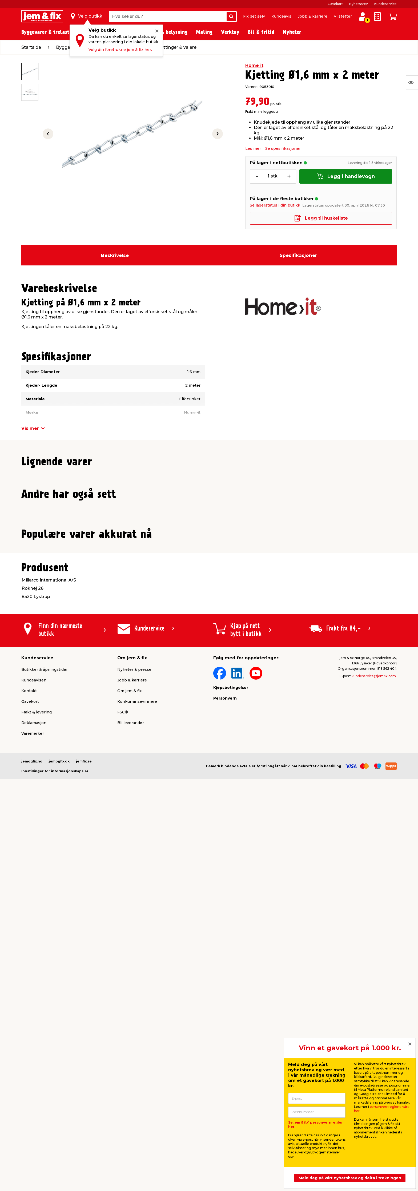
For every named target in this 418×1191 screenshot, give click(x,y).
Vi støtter (343, 16)
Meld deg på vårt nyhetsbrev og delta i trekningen (350, 1178)
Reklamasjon (33, 1099)
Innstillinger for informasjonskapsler (55, 1148)
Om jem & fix (129, 1067)
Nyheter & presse (134, 1046)
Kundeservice (385, 4)
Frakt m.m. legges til (262, 111)
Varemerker (32, 1110)
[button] (204, 588)
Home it (254, 65)
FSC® (122, 1089)
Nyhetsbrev (358, 4)
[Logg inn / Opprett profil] (362, 16)
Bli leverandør (130, 1099)
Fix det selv (254, 16)
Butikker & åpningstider (44, 1046)
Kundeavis (281, 16)
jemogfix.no (31, 1138)
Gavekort (335, 4)
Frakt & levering (36, 1089)
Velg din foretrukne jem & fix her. (120, 49)
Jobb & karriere (312, 16)
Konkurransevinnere (137, 1078)
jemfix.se (84, 1138)
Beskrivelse (115, 255)
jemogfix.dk (59, 1138)
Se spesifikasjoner (283, 148)
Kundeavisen (33, 1057)
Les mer (253, 148)
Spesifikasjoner (298, 255)
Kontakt (29, 1067)
